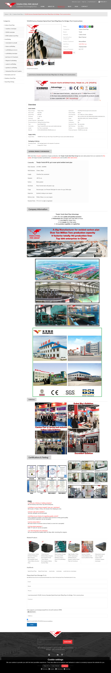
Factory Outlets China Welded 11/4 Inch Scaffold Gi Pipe (87, 555)
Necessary (44, 669)
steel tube (52, 571)
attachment (31, 612)
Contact (84, 6)
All (10, 14)
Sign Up (84, 1)
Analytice (52, 669)
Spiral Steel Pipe (32, 571)
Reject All (46, 666)
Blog (69, 6)
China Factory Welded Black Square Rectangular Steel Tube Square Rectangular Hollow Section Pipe (47, 558)
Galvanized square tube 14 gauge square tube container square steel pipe (100, 557)
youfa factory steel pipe (69, 571)
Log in (78, 1)
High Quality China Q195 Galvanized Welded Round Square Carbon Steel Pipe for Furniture (73, 557)
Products (61, 6)
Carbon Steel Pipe (18, 14)
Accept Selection (55, 666)
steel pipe (59, 571)
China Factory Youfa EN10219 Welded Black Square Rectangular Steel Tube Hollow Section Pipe (33, 558)
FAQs (76, 6)
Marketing (67, 669)
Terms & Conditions (48, 621)
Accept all (64, 666)
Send (31, 624)
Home (42, 6)
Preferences (59, 669)
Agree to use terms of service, (40, 620)
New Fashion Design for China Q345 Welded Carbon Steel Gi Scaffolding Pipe (60, 557)
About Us (51, 6)
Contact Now (67, 52)
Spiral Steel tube (42, 571)
